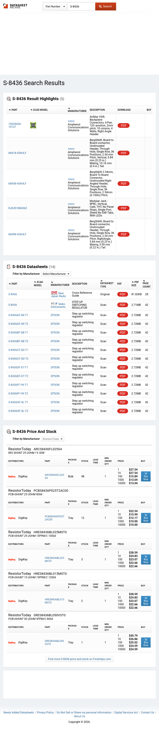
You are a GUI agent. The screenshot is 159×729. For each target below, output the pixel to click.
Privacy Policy (45, 712)
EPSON (55, 315)
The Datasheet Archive (15, 6)
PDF (124, 125)
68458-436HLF (17, 183)
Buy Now (145, 476)
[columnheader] (18, 110)
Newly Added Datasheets (18, 712)
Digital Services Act (126, 712)
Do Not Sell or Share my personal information (84, 712)
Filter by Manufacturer (26, 273)
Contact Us (147, 712)
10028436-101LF (14, 125)
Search (105, 6)
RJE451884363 (17, 208)
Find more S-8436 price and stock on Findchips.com (79, 659)
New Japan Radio (58, 295)
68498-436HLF (17, 234)
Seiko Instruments (58, 305)
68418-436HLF (17, 153)
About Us (79, 716)
